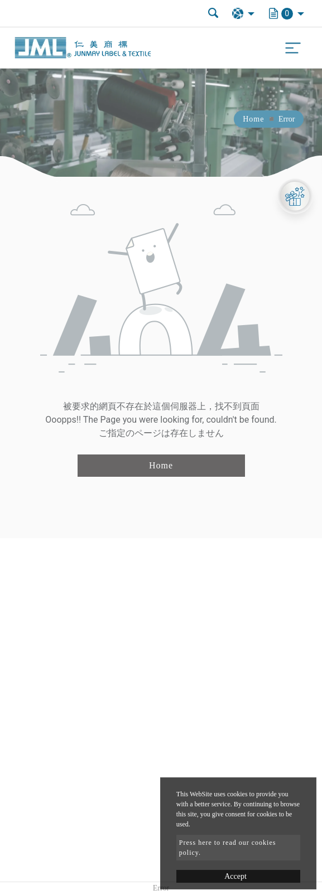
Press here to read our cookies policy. (227, 848)
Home (253, 119)
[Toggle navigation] (293, 48)
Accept (235, 876)
